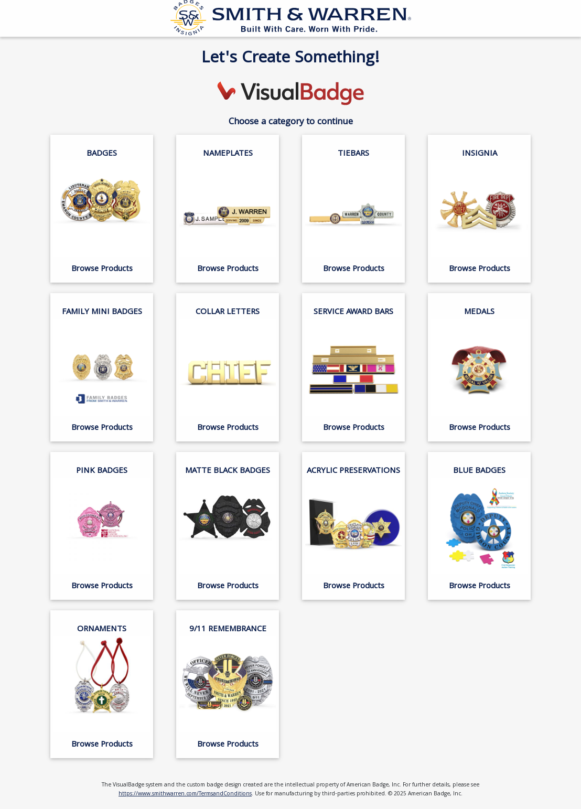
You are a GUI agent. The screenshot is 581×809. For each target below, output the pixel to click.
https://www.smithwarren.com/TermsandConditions (185, 794)
